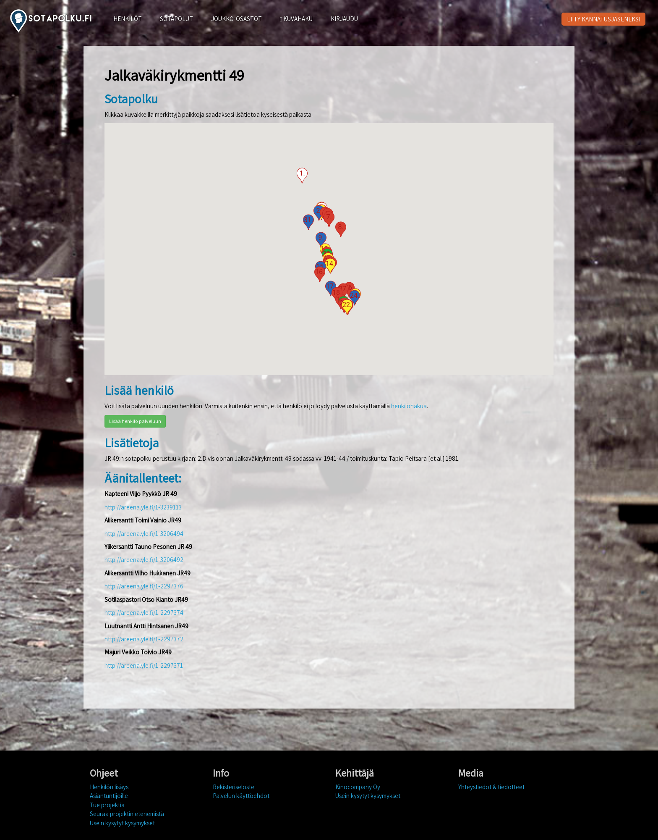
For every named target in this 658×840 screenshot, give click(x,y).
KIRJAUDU (344, 19)
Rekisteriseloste (233, 787)
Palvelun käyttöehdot (241, 796)
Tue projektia (107, 805)
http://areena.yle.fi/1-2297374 (143, 613)
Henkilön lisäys (109, 787)
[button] (302, 176)
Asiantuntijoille (109, 796)
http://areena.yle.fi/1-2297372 (143, 639)
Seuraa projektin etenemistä (127, 814)
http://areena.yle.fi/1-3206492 (143, 560)
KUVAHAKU (296, 19)
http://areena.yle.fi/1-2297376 (143, 586)
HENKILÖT (127, 19)
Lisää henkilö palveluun (135, 421)
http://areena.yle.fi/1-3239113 (143, 507)
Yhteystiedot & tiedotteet (491, 787)
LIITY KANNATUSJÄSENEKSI (603, 19)
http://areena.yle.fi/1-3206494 (143, 534)
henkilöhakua (409, 406)
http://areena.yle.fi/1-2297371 (143, 665)
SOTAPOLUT (176, 19)
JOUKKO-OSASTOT (236, 19)
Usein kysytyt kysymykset (122, 823)
